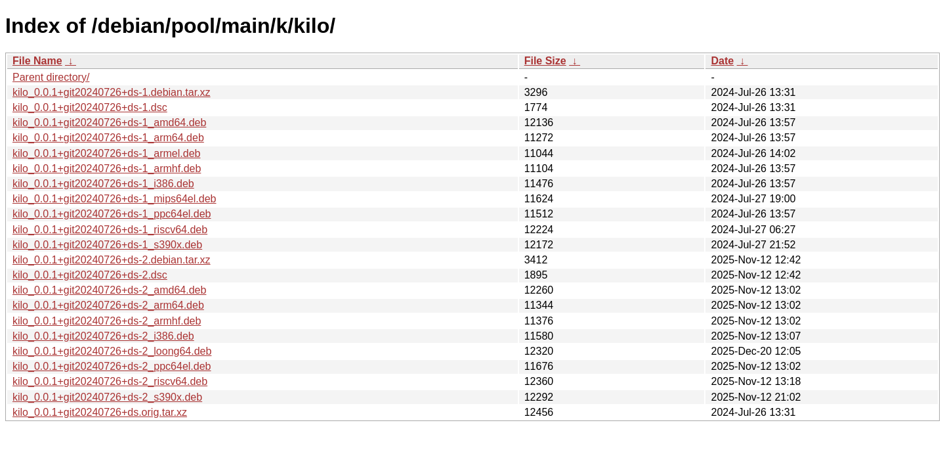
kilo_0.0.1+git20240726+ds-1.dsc (89, 107)
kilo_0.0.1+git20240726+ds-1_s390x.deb (107, 244)
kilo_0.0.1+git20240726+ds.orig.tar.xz (99, 412)
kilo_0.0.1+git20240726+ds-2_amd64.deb (109, 290)
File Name (37, 60)
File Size (545, 60)
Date (722, 60)
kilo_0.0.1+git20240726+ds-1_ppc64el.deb (111, 213)
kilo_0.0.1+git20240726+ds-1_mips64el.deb (114, 198)
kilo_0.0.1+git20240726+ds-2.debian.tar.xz (111, 259)
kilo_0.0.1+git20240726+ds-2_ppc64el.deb (111, 366)
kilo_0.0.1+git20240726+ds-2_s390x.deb (107, 397)
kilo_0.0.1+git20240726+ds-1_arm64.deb (108, 137)
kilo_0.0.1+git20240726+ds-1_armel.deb (106, 153)
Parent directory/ (50, 77)
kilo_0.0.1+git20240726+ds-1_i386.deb (103, 183)
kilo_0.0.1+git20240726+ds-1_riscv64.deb (109, 229)
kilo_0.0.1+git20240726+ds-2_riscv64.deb (109, 381)
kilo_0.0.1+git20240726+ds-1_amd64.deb (109, 122)
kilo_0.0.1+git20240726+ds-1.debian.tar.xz (111, 92)
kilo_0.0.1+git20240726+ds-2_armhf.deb (106, 321)
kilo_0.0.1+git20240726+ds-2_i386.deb (103, 336)
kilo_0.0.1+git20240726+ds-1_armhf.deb (106, 168)
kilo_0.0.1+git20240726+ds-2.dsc (89, 275)
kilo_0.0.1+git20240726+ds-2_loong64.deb (111, 351)
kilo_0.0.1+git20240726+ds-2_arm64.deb (108, 305)
